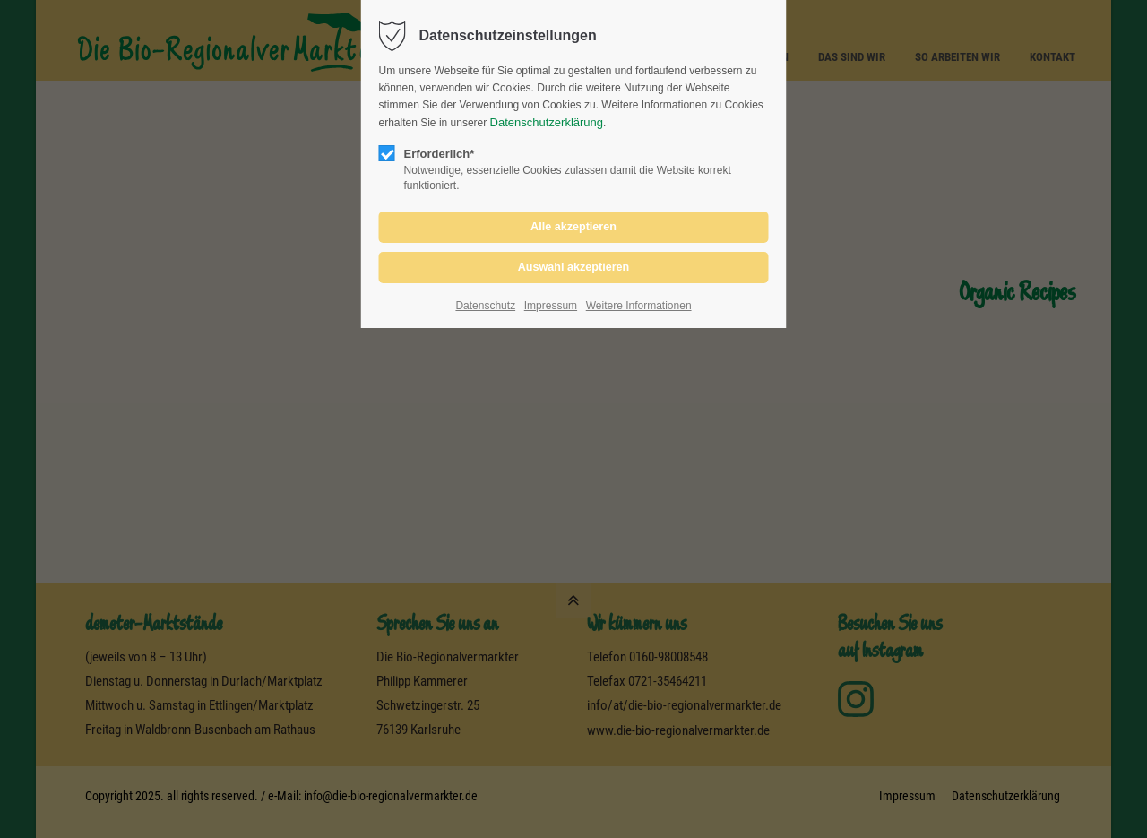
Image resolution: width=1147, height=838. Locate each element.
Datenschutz (485, 305)
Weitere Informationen (639, 305)
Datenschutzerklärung (546, 122)
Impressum (550, 305)
